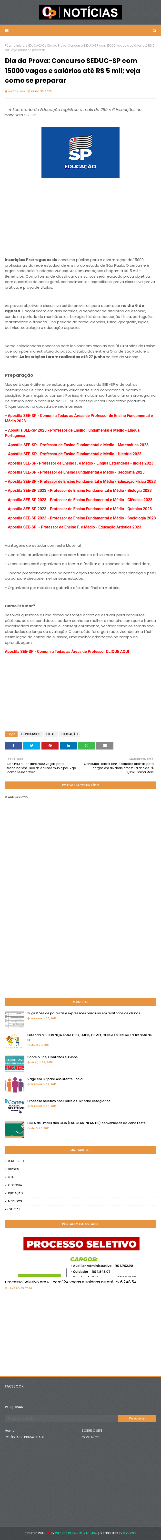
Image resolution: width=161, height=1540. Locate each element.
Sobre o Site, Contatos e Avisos (52, 1057)
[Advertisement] (80, 214)
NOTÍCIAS (13, 1209)
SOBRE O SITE (92, 1430)
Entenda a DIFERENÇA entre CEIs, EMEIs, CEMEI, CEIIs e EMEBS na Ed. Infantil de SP (89, 1037)
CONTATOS (90, 1437)
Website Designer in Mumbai (76, 1533)
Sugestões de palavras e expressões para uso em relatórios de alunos (83, 1013)
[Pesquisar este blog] (61, 1418)
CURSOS (13, 1169)
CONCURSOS (30, 734)
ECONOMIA (14, 1185)
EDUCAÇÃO (36, 45)
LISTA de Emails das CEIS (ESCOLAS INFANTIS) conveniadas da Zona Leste (86, 1123)
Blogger (130, 1533)
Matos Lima (16, 91)
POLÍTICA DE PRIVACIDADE (25, 1437)
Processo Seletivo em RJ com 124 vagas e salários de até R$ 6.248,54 (71, 1282)
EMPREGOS (14, 1201)
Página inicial (15, 45)
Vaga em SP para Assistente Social (55, 1079)
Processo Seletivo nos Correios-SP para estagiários (68, 1101)
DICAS (50, 734)
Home (10, 1430)
